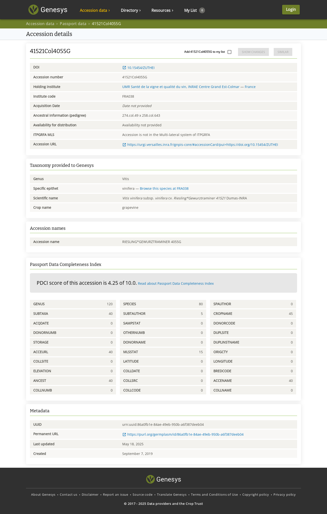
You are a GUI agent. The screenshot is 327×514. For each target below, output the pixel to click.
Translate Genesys (172, 494)
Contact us (68, 494)
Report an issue (115, 494)
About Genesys (43, 494)
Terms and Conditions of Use (214, 494)
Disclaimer (90, 494)
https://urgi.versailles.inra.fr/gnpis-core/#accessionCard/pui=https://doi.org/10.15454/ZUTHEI (200, 144)
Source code (143, 494)
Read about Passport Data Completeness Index (176, 283)
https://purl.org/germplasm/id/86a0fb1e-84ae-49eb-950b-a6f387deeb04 (183, 434)
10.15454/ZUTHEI (138, 67)
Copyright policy (255, 494)
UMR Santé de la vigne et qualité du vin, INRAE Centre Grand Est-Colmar (180, 86)
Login (291, 9)
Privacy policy (284, 494)
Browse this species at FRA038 (164, 188)
